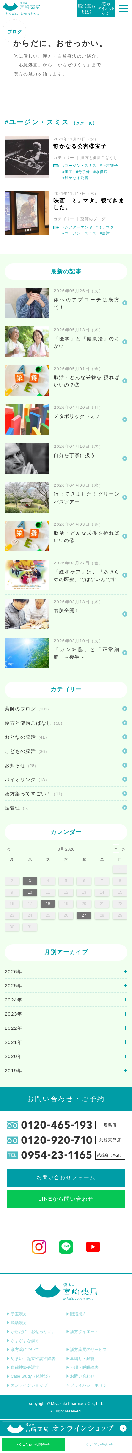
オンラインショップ (27, 1385)
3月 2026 (66, 849)
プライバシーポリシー (88, 1385)
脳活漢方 (17, 1322)
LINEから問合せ (33, 1444)
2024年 (14, 999)
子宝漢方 (17, 1314)
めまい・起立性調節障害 (31, 1358)
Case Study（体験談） (29, 1376)
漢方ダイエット (82, 1331)
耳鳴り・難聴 (80, 1358)
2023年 (14, 1014)
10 (30, 892)
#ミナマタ (105, 227)
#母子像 (83, 172)
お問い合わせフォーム (66, 1178)
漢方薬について (23, 1349)
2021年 (14, 1042)
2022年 (14, 1028)
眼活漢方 (76, 1314)
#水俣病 (100, 172)
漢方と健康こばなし (99, 158)
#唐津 (105, 233)
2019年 (14, 1070)
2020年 (14, 1056)
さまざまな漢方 (23, 1340)
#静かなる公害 (75, 178)
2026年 (14, 971)
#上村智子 (109, 165)
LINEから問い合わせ (66, 1199)
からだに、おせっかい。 (31, 1331)
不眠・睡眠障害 (82, 1367)
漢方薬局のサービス (86, 1349)
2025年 (14, 985)
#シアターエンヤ (77, 227)
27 (84, 915)
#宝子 (67, 172)
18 (48, 903)
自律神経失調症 (23, 1367)
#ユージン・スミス (79, 165)
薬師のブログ (93, 219)
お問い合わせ (99, 1444)
